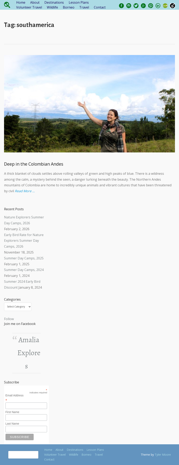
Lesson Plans (79, 2)
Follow (9, 319)
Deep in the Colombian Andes (33, 164)
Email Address (26, 398)
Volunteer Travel (29, 7)
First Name (12, 412)
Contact (100, 7)
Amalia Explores (29, 353)
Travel (84, 7)
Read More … (25, 191)
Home (20, 2)
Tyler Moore (163, 454)
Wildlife (52, 7)
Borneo (68, 7)
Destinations (54, 2)
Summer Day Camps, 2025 (24, 258)
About (35, 2)
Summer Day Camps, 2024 (24, 270)
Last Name (12, 423)
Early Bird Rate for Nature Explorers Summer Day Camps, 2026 (24, 241)
